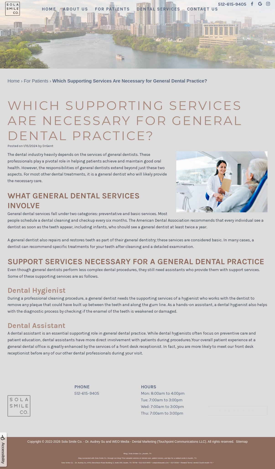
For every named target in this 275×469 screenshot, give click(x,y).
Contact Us (202, 9)
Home (49, 9)
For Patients (112, 9)
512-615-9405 (232, 4)
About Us (75, 9)
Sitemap (242, 441)
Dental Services (158, 9)
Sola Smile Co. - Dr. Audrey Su (83, 441)
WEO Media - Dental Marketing (134, 441)
